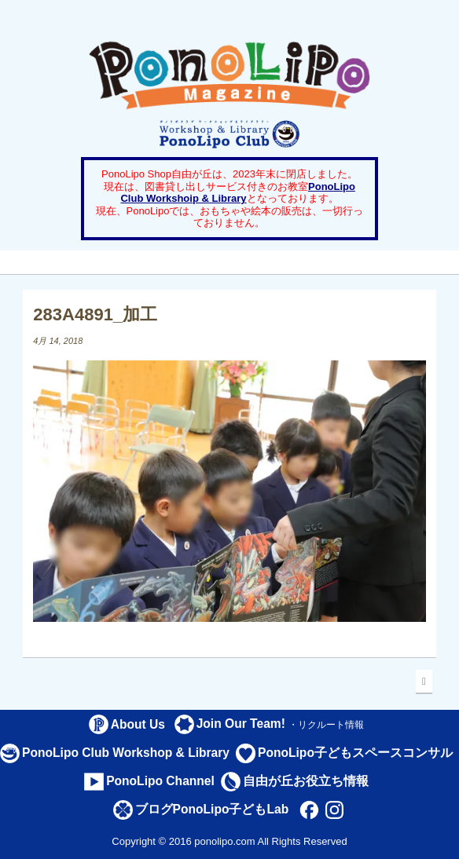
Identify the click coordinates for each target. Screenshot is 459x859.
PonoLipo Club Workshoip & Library (237, 193)
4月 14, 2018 (58, 340)
